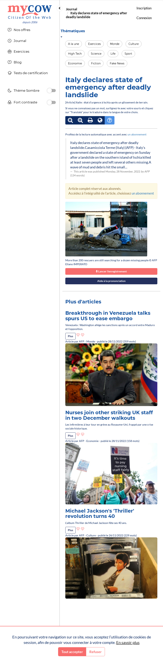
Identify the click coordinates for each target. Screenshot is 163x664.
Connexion (144, 18)
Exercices (94, 44)
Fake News (117, 63)
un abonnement (137, 134)
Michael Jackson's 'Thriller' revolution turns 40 (99, 513)
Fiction (96, 63)
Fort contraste (22, 103)
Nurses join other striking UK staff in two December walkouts (109, 415)
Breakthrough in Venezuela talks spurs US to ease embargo (107, 315)
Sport (128, 53)
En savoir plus (128, 642)
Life (113, 53)
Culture (133, 44)
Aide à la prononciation (111, 281)
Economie (75, 63)
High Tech (75, 53)
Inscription (143, 8)
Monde (114, 44)
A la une (73, 44)
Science (96, 53)
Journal (71, 9)
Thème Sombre (23, 91)
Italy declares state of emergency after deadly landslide (96, 15)
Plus (70, 336)
